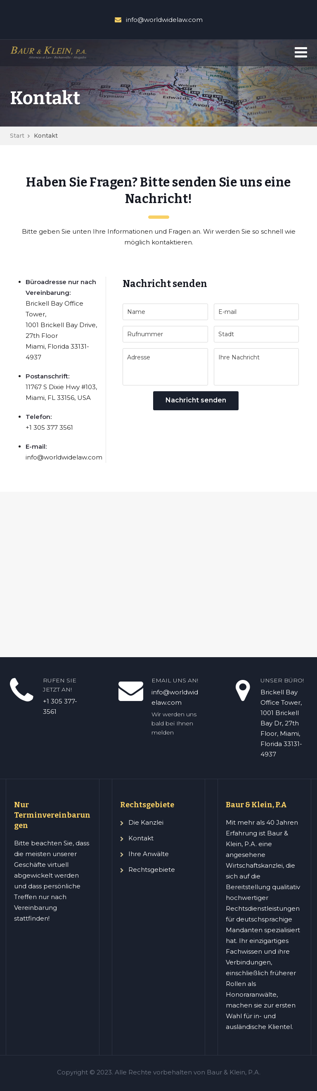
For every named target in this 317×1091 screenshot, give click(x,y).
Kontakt (141, 838)
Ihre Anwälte (148, 854)
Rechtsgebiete (151, 869)
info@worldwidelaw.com (164, 20)
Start (17, 135)
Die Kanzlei (145, 822)
